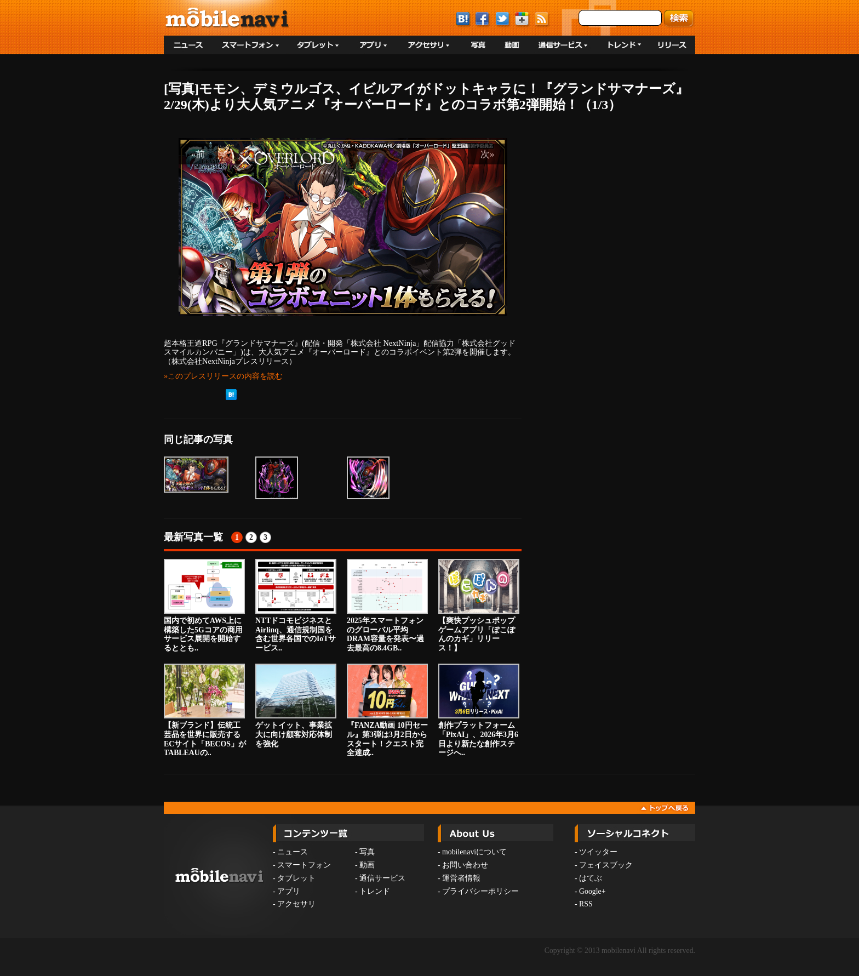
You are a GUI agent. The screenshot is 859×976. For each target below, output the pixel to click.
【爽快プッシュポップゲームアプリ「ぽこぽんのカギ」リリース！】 (478, 605)
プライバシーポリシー (480, 891)
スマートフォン (304, 865)
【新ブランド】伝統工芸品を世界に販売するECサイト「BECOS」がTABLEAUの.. (205, 710)
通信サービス (382, 878)
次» (487, 154)
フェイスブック (606, 865)
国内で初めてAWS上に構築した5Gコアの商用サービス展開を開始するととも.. (204, 605)
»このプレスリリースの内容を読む (223, 376)
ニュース (292, 852)
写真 (367, 852)
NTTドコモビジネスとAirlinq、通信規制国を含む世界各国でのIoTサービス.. (295, 605)
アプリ (288, 891)
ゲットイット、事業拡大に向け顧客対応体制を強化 (295, 706)
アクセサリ (296, 904)
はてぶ (590, 878)
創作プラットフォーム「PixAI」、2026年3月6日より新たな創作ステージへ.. (478, 710)
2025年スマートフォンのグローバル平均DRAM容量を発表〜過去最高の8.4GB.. (387, 605)
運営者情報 (461, 878)
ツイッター (598, 852)
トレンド (374, 891)
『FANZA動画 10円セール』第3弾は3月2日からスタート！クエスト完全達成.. (387, 710)
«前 (198, 154)
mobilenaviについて (474, 852)
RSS (586, 904)
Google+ (592, 891)
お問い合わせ (465, 865)
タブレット (296, 878)
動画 (367, 865)
